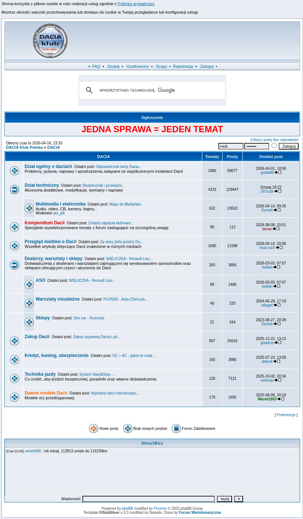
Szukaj (113, 66)
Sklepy (43, 317)
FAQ (96, 66)
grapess (267, 343)
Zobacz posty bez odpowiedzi (274, 140)
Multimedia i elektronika (61, 204)
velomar (267, 380)
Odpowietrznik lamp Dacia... (119, 167)
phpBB (127, 508)
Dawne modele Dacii (46, 393)
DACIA (53, 147)
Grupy (161, 66)
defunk (267, 362)
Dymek (267, 210)
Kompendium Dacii (45, 222)
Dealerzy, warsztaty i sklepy (53, 258)
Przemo (160, 508)
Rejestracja (183, 66)
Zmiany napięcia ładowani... (110, 223)
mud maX (267, 248)
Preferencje (286, 415)
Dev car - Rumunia (89, 318)
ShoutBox (152, 443)
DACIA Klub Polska (24, 147)
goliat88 (267, 173)
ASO (40, 280)
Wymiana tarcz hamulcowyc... (115, 393)
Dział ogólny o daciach (48, 166)
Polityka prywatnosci (136, 3)
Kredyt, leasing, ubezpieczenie (57, 355)
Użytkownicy (137, 66)
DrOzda (267, 191)
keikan (267, 267)
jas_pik (59, 213)
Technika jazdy (40, 374)
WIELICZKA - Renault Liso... (129, 259)
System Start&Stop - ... (98, 374)
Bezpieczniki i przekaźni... (104, 185)
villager (267, 305)
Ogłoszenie (152, 117)
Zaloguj (206, 66)
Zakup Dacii (37, 336)
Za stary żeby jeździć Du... (121, 242)
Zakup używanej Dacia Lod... (96, 337)
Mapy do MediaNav (125, 204)
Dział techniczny (42, 185)
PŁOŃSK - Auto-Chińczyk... (125, 299)
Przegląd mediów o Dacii (50, 241)
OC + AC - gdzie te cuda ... (134, 356)
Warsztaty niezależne (58, 299)
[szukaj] (151, 90)
